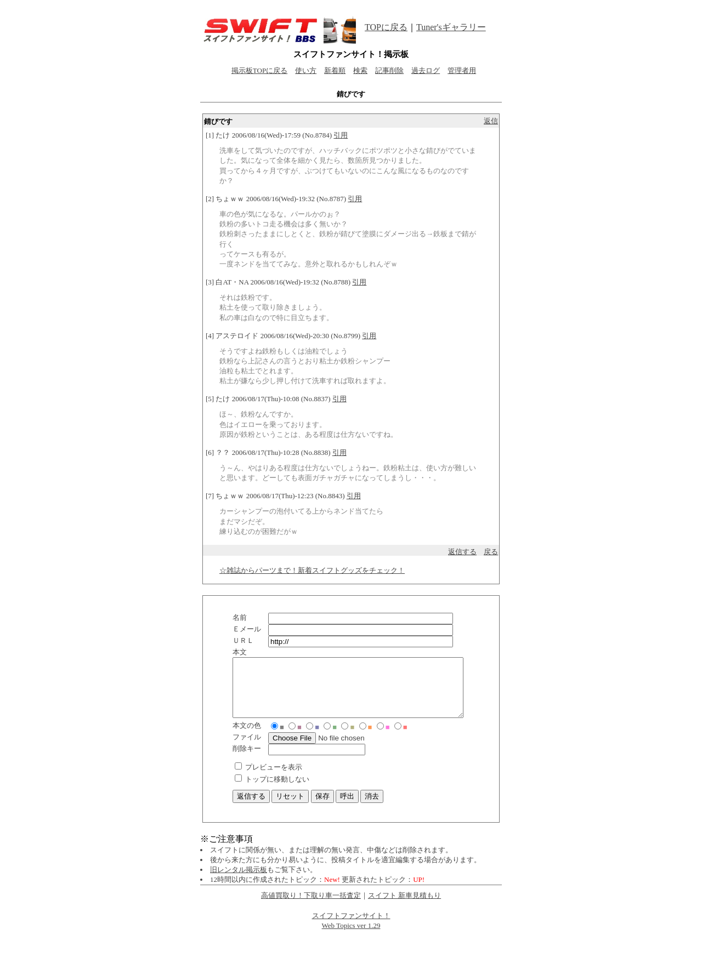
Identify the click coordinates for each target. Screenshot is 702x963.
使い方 (305, 70)
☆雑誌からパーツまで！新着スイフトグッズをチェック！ (312, 570)
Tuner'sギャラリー (451, 27)
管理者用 (462, 70)
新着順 (335, 70)
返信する (462, 552)
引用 (340, 135)
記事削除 (389, 70)
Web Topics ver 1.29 (351, 937)
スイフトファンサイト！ (351, 927)
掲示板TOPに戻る (259, 70)
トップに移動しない (277, 791)
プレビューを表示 (273, 778)
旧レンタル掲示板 (238, 881)
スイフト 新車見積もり (404, 907)
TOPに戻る (386, 27)
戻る (491, 552)
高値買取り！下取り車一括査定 (311, 907)
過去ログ (425, 70)
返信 (491, 121)
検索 (360, 70)
